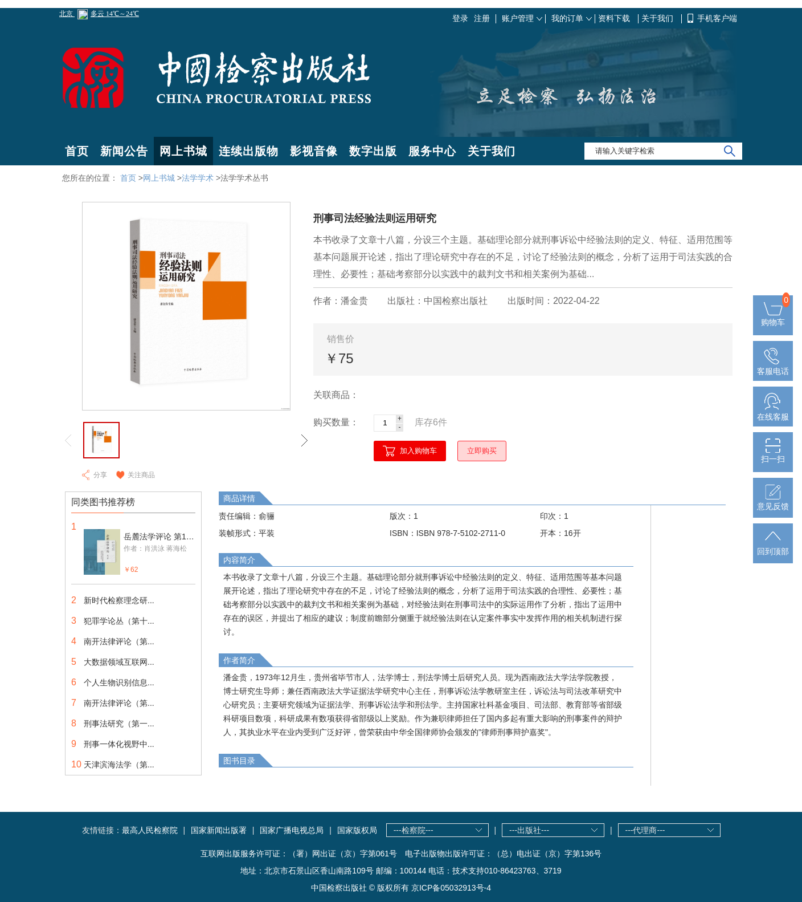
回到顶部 (773, 547)
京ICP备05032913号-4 (451, 887)
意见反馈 (773, 502)
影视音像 (314, 151)
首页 (77, 151)
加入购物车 (418, 450)
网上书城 (183, 151)
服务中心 (432, 151)
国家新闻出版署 (219, 830)
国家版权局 (357, 830)
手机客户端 (717, 18)
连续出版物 (249, 151)
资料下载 (615, 18)
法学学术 (198, 177)
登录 (460, 18)
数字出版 (373, 151)
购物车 (773, 317)
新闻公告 (124, 151)
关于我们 (658, 18)
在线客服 (773, 412)
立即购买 (482, 450)
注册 (482, 18)
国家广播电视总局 (292, 830)
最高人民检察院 (150, 830)
